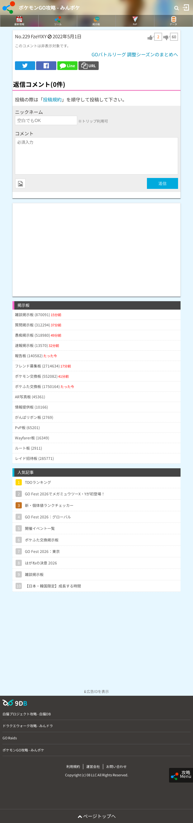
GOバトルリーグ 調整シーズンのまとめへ (135, 54)
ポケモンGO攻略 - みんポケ (49, 7)
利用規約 (73, 766)
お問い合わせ (116, 766)
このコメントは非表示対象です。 (43, 45)
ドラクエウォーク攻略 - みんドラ (27, 725)
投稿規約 (52, 99)
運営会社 (93, 766)
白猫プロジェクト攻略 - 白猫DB (26, 713)
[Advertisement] (96, 246)
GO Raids (9, 737)
